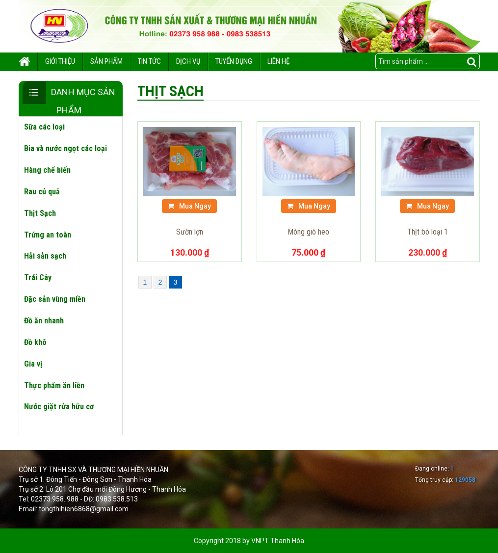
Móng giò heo (308, 232)
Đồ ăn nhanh (44, 320)
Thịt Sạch (40, 213)
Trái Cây (38, 277)
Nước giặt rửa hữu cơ (59, 406)
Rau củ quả (42, 191)
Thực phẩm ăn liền (54, 385)
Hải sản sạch (45, 256)
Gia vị (33, 364)
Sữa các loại (44, 127)
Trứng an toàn (47, 234)
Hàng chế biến (47, 170)
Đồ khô (35, 342)
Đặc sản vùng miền (54, 299)
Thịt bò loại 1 (427, 232)
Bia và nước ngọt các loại (65, 148)
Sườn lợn (189, 232)
